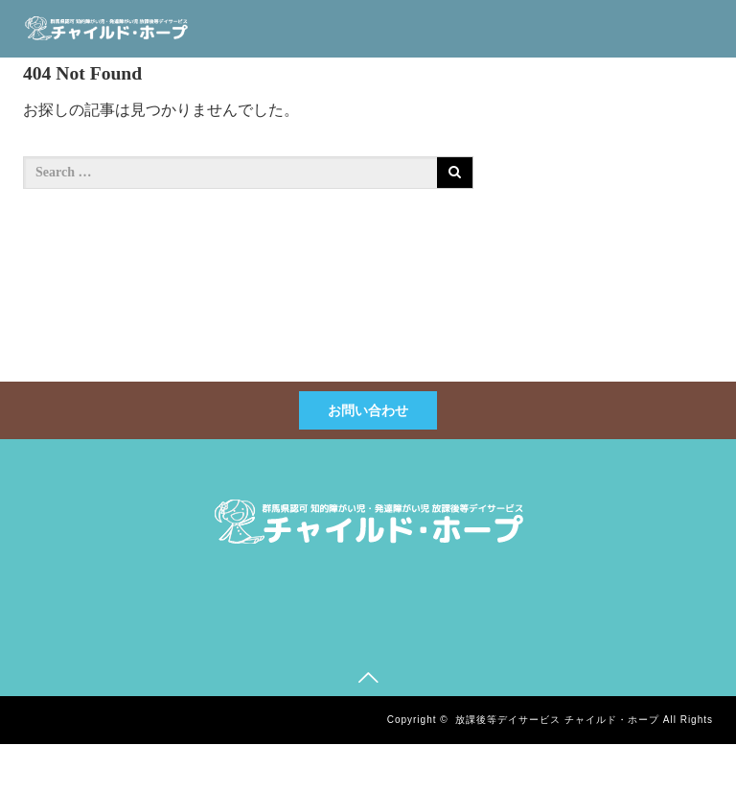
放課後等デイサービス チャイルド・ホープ (557, 719)
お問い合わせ (368, 410)
